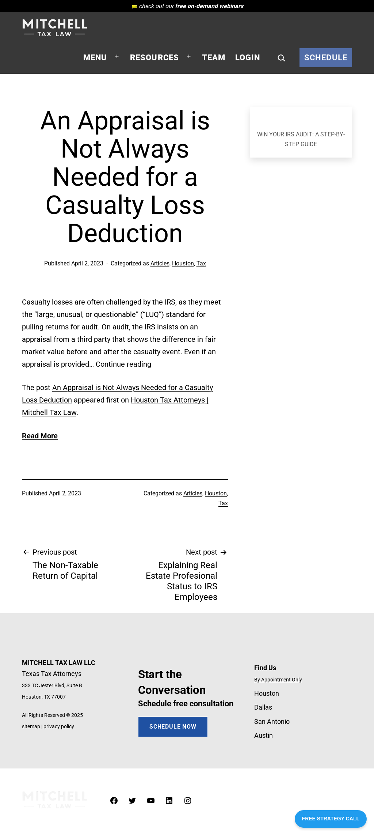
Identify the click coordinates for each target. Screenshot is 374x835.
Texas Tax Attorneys (51, 673)
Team (214, 57)
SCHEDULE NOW (172, 726)
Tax (201, 263)
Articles (159, 263)
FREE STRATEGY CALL (330, 818)
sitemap (31, 726)
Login (247, 57)
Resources (154, 57)
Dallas (263, 707)
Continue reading (123, 364)
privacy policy (58, 726)
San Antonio (272, 721)
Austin (263, 735)
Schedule (325, 57)
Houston (183, 263)
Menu (95, 57)
